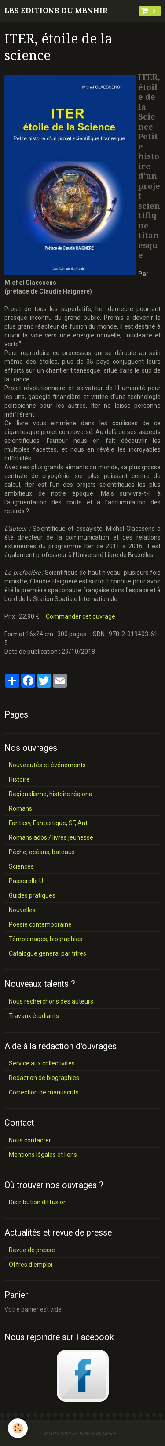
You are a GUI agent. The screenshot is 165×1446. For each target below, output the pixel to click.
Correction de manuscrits (44, 1092)
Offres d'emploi (30, 1264)
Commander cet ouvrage (80, 616)
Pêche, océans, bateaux (42, 851)
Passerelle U (26, 880)
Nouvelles (22, 909)
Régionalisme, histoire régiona (50, 793)
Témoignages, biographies (45, 938)
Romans (20, 808)
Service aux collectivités (42, 1063)
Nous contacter (30, 1140)
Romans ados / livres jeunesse (51, 837)
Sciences (21, 866)
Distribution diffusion (38, 1202)
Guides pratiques (32, 895)
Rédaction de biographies (44, 1077)
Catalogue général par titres (47, 953)
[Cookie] (18, 1428)
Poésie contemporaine (40, 924)
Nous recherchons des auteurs (51, 1001)
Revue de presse (32, 1250)
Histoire (19, 779)
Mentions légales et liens (43, 1154)
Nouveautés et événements (47, 764)
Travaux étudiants (34, 1015)
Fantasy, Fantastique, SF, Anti (49, 822)
